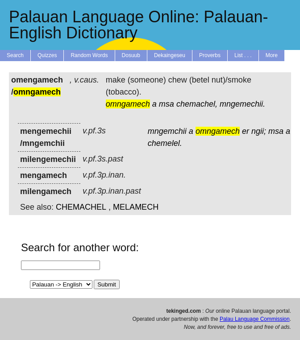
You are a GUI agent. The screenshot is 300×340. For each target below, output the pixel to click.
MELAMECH (135, 207)
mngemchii (167, 131)
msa (166, 104)
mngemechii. (242, 104)
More (272, 55)
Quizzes (47, 55)
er (245, 131)
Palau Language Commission (255, 319)
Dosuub (131, 55)
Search (15, 55)
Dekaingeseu (169, 55)
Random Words (89, 55)
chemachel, (196, 104)
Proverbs (210, 55)
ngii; (258, 131)
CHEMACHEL (81, 207)
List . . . (243, 55)
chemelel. (165, 143)
